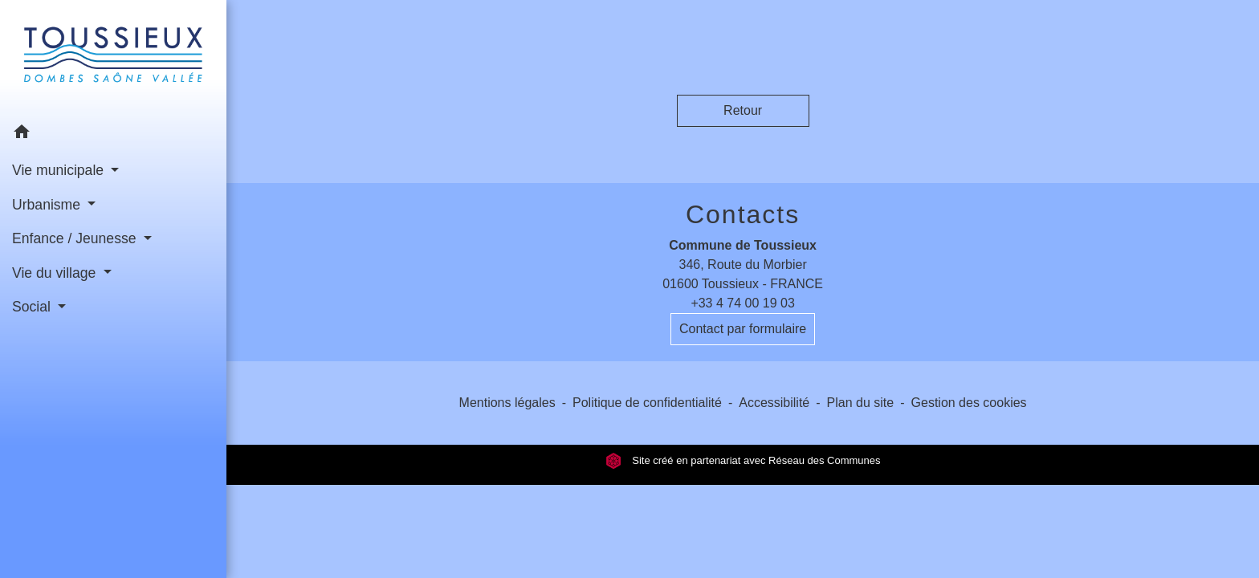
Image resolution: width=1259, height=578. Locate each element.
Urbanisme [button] (48, 205)
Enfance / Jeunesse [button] (76, 238)
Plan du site (860, 402)
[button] (113, 134)
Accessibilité (774, 402)
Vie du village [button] (56, 273)
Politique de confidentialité (647, 402)
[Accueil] (113, 57)
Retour (742, 110)
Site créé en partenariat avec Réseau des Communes (743, 460)
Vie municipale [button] (60, 170)
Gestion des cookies (969, 402)
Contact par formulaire (742, 329)
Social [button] (33, 307)
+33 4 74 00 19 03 (742, 303)
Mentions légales (507, 402)
